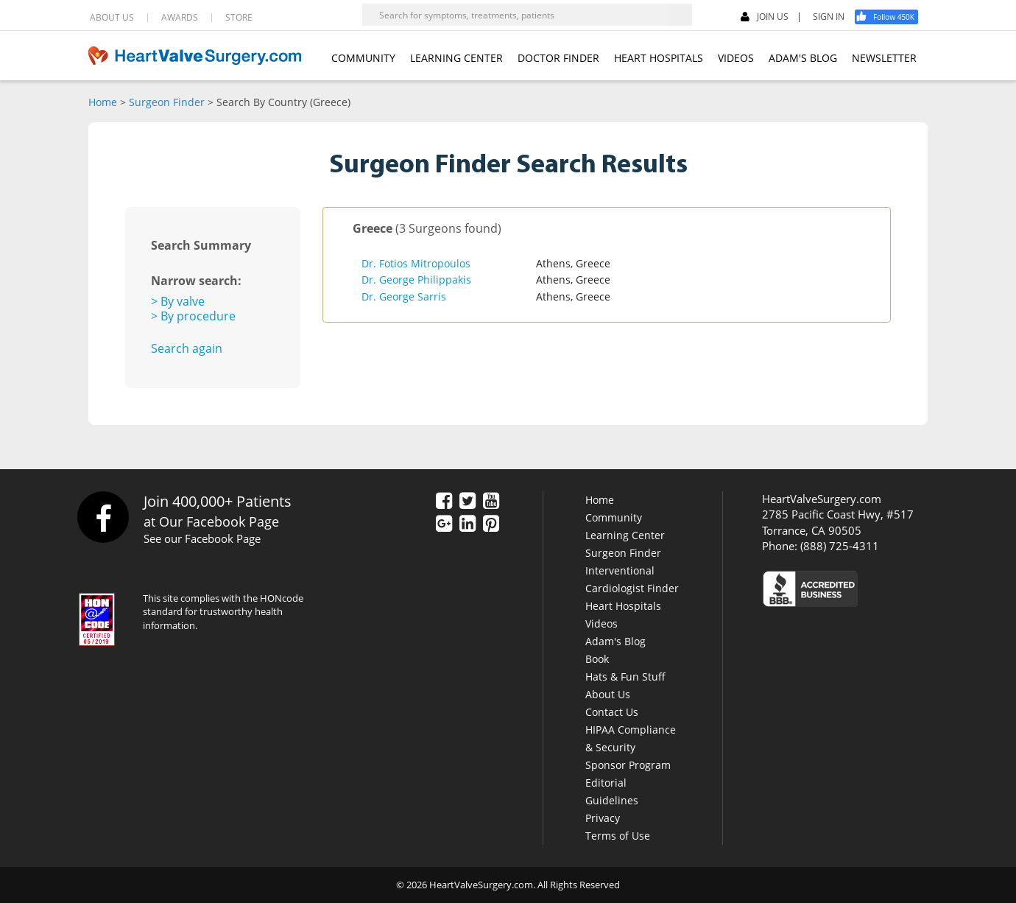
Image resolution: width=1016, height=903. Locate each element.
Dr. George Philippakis (416, 280)
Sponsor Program (628, 765)
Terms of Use (617, 836)
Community (613, 517)
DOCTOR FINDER (558, 58)
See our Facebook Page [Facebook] (202, 538)
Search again (186, 348)
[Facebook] (891, 17)
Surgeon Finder (167, 102)
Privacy (602, 818)
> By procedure (193, 316)
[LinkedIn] (467, 524)
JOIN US (765, 17)
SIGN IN (828, 17)
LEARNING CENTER (456, 58)
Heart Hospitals (623, 606)
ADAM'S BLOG (803, 58)
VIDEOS (736, 58)
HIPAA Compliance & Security (630, 738)
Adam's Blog (615, 641)
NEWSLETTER (884, 58)
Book (597, 659)
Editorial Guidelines (611, 791)
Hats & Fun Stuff (625, 677)
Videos (601, 623)
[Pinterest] (491, 524)
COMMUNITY (363, 58)
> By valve (178, 301)
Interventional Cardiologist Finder (632, 579)
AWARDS (179, 17)
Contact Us (611, 712)
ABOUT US (112, 17)
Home (102, 102)
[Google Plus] (444, 524)
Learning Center (625, 535)
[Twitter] (467, 501)
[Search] (681, 15)
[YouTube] (491, 501)
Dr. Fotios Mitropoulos (415, 263)
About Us (607, 694)
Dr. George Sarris (403, 296)
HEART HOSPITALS (658, 58)
